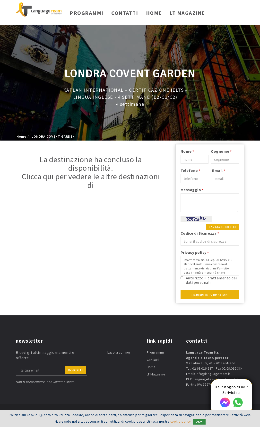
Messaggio (192, 189)
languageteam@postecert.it (216, 379)
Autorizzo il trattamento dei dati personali (211, 280)
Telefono (190, 170)
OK (199, 421)
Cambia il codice (223, 227)
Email (218, 170)
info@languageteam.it (213, 374)
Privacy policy (195, 252)
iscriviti (75, 370)
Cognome (221, 151)
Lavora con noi (118, 352)
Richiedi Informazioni (210, 294)
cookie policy (180, 421)
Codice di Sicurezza (200, 233)
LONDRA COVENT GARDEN (53, 136)
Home (154, 14)
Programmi (87, 14)
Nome (187, 151)
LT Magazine (187, 14)
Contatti (124, 14)
